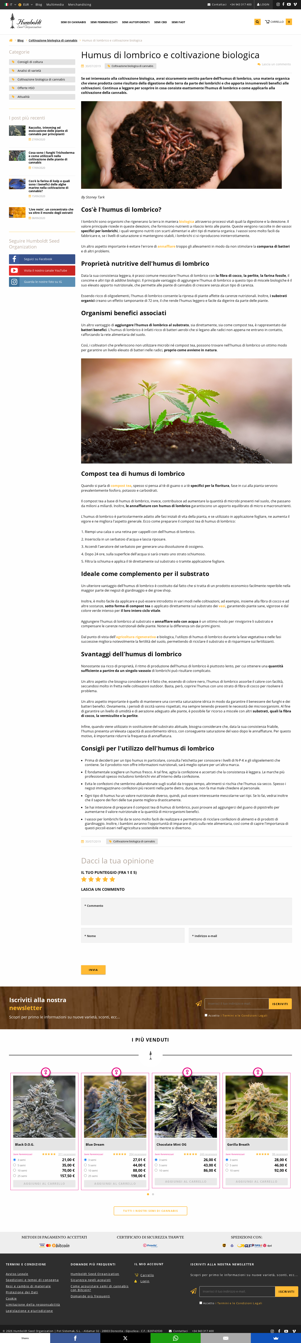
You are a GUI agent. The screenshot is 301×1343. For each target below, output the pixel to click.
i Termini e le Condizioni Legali (244, 1015)
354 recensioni (137, 1154)
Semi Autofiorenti (136, 22)
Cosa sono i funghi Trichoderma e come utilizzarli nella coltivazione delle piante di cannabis (51, 157)
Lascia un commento (274, 64)
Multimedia (55, 4)
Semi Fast (178, 22)
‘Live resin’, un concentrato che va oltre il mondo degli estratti (51, 211)
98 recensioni (280, 1154)
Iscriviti (280, 1004)
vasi (222, 606)
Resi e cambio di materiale (28, 1286)
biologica (186, 221)
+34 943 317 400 (241, 4)
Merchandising (79, 4)
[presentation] (113, 954)
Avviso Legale (17, 1274)
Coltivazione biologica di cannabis (132, 66)
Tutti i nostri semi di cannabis (150, 1211)
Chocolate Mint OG (175, 1144)
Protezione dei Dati (22, 1293)
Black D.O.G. (27, 1144)
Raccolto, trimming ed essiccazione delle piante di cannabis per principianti (48, 131)
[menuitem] (73, 22)
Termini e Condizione (26, 1264)
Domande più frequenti (90, 1297)
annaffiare (166, 246)
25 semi (22, 1176)
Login (264, 4)
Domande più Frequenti (93, 1264)
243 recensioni (208, 1154)
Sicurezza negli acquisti (91, 1280)
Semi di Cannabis (73, 22)
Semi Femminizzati (104, 22)
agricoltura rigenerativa (136, 637)
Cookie (11, 1299)
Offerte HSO (26, 88)
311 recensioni (66, 1154)
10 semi (22, 1170)
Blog (39, 4)
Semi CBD (160, 22)
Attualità (23, 97)
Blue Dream (97, 1144)
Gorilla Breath (241, 1144)
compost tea (121, 485)
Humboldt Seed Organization (95, 1274)
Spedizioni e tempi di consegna (32, 1280)
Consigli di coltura (30, 62)
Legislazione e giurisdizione (29, 1311)
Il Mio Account (148, 1264)
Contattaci (219, 4)
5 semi (22, 1165)
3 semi (22, 1160)
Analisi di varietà (29, 71)
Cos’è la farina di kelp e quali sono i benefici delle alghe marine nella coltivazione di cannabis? (49, 186)
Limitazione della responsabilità (33, 1305)
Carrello (147, 1275)
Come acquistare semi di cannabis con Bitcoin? (100, 1288)
